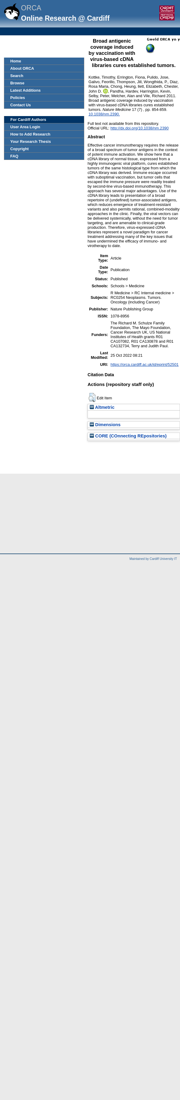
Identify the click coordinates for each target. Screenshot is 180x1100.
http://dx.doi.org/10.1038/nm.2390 (139, 128)
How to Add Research (30, 134)
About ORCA (22, 68)
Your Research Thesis (30, 141)
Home (15, 61)
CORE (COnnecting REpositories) (128, 435)
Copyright (19, 149)
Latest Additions (25, 90)
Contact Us (20, 105)
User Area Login (25, 127)
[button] (91, 397)
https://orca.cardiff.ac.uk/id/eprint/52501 (145, 364)
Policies (17, 97)
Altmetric (102, 407)
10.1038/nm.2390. (104, 114)
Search (16, 75)
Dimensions (105, 424)
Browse (17, 83)
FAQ (14, 156)
